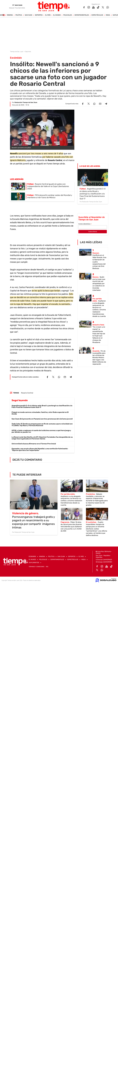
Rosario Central (27, 393)
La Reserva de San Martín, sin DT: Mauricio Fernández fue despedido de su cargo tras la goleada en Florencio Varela (42, 438)
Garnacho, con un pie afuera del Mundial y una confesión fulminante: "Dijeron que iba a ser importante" (40, 449)
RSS (47, 566)
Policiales (67, 15)
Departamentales (81, 15)
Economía (32, 556)
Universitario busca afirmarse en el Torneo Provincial (34, 444)
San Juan (28, 15)
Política (18, 15)
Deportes (38, 15)
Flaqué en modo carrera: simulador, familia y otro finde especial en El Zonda (40, 413)
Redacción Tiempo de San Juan (26, 102)
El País (48, 15)
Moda (108, 15)
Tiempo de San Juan (17, 51)
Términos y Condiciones (36, 566)
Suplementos (34, 562)
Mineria (10, 15)
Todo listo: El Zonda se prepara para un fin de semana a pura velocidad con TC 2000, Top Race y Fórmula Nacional (42, 424)
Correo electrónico (85, 224)
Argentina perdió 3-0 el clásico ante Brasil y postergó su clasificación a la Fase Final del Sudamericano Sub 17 (42, 406)
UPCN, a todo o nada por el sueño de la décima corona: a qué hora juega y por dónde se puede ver (41, 431)
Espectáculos (97, 15)
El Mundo (57, 15)
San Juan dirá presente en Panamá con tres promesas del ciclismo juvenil (42, 419)
